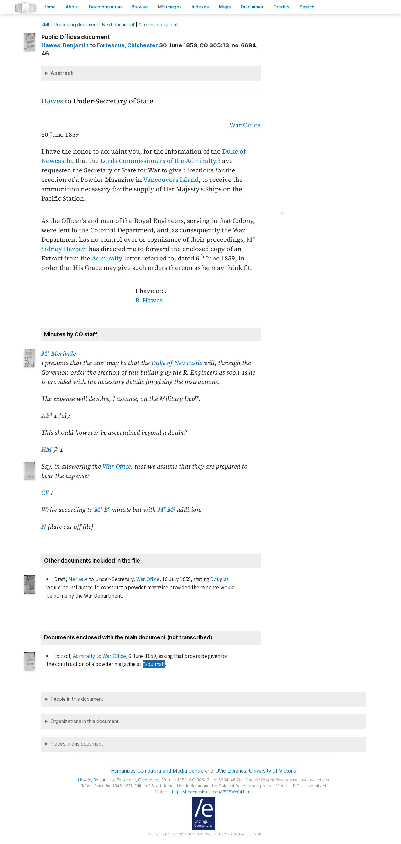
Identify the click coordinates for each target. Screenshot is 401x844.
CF (45, 492)
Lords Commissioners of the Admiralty (158, 160)
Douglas (219, 579)
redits (281, 6)
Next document (118, 24)
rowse (140, 6)
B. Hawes (149, 300)
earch (307, 6)
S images (170, 6)
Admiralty (107, 258)
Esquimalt (154, 664)
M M (166, 509)
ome (49, 6)
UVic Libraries (230, 771)
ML (45, 24)
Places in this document (76, 744)
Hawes (52, 101)
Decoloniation (105, 6)
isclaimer (252, 6)
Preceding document (76, 24)
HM (46, 449)
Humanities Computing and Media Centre (157, 771)
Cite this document (158, 24)
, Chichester (127, 45)
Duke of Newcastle (176, 363)
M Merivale (58, 353)
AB (46, 415)
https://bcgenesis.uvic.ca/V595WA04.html (211, 791)
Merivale (77, 579)
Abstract (61, 73)
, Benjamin (65, 45)
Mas (225, 6)
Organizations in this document (84, 721)
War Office (245, 125)
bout (72, 6)
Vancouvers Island (171, 179)
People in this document (76, 699)
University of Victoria (272, 771)
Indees (200, 6)
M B (102, 509)
